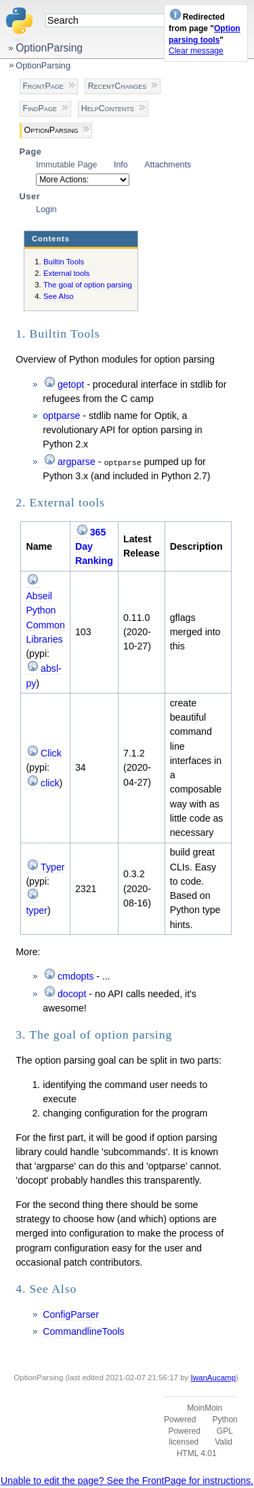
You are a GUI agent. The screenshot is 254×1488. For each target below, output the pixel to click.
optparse (61, 415)
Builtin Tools (63, 262)
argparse (77, 461)
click (50, 783)
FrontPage (43, 86)
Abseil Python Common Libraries (45, 617)
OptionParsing (49, 48)
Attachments (167, 164)
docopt (72, 993)
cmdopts (76, 976)
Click (51, 753)
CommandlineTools (83, 1331)
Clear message (196, 51)
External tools (66, 273)
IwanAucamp (213, 1377)
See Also (58, 296)
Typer (52, 867)
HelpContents (107, 108)
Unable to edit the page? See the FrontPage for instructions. (127, 1480)
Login (46, 209)
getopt (71, 384)
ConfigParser (71, 1314)
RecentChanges (117, 86)
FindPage (40, 108)
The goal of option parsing (87, 285)
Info (121, 164)
